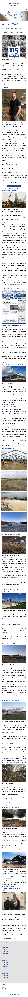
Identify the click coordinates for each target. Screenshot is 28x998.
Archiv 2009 (5, 977)
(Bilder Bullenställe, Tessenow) (8, 404)
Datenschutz (4, 988)
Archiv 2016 (5, 962)
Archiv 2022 (5, 947)
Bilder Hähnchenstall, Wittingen (18, 760)
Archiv (3, 30)
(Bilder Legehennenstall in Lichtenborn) (10, 805)
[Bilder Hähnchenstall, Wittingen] (9, 847)
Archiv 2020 (8, 30)
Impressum (4, 985)
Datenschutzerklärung (7, 180)
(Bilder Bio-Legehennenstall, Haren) (9, 938)
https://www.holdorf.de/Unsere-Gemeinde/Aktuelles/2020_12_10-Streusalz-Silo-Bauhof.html (14, 284)
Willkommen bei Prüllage (13, 28)
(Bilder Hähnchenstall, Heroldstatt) (9, 641)
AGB (3, 987)
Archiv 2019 (5, 953)
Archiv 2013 (5, 968)
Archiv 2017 (5, 960)
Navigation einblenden (7, 9)
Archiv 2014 (5, 966)
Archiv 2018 (5, 958)
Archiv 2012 (5, 971)
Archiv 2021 (5, 949)
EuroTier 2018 (5, 955)
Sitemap (3, 984)
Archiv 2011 (5, 973)
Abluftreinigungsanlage (13, 841)
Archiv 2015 (5, 964)
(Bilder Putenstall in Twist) (7, 698)
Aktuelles (21, 28)
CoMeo (24, 840)
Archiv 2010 (5, 975)
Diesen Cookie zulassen (14, 185)
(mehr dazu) (4, 362)
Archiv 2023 (5, 945)
